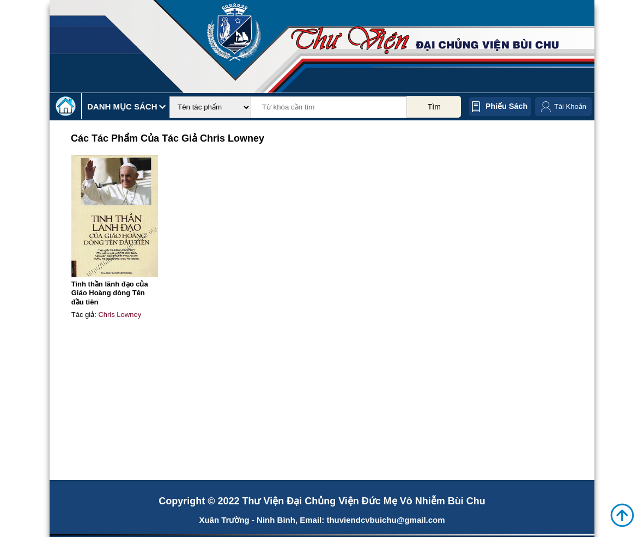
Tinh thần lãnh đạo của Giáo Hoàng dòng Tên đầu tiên (109, 293)
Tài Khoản (570, 106)
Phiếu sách (506, 106)
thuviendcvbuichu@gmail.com (385, 519)
